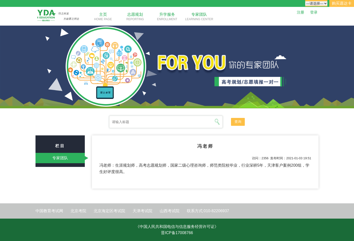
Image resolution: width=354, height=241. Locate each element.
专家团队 (199, 14)
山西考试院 (169, 211)
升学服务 (167, 14)
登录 (314, 12)
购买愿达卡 (342, 3)
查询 (237, 122)
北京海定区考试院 (109, 211)
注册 (300, 12)
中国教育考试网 (49, 211)
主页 (103, 14)
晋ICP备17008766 (177, 233)
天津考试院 (142, 211)
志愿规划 (135, 14)
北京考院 (78, 211)
